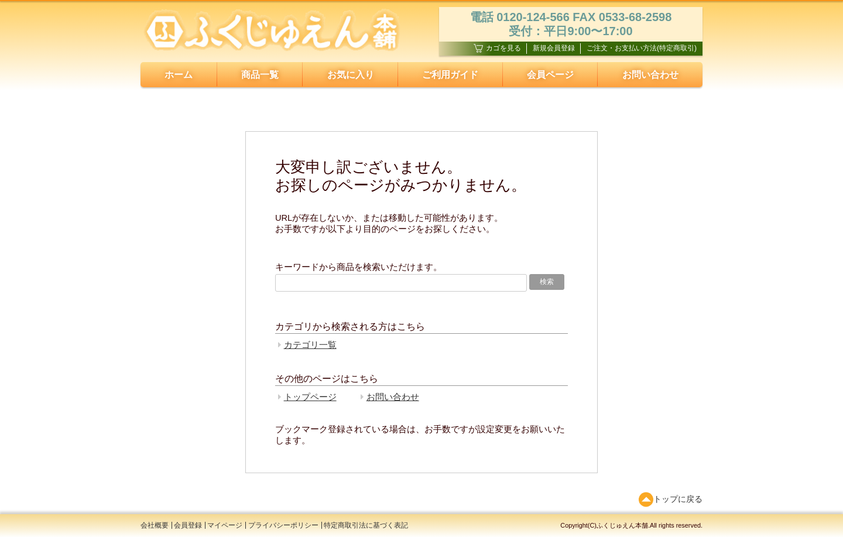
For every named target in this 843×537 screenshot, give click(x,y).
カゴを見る (497, 48)
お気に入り (350, 75)
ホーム (179, 75)
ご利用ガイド (450, 75)
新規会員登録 (554, 48)
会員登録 (188, 525)
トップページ (310, 397)
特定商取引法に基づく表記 (366, 525)
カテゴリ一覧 (310, 345)
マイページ (224, 525)
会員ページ (550, 75)
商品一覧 (260, 75)
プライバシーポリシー (283, 525)
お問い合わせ (650, 75)
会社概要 (154, 525)
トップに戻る (670, 499)
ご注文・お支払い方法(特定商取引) (642, 48)
